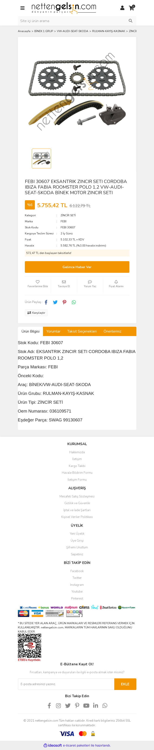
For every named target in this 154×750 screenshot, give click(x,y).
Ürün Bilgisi (30, 331)
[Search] (77, 21)
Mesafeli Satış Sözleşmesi (77, 496)
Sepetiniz (77, 554)
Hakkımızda (77, 452)
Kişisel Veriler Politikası (77, 517)
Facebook (77, 571)
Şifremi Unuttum (77, 547)
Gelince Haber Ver (77, 267)
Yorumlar (53, 331)
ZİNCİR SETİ (68, 215)
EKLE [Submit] (125, 684)
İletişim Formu (77, 480)
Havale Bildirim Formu (77, 473)
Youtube (77, 592)
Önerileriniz (112, 331)
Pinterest (77, 599)
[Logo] (64, 8)
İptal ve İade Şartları (77, 510)
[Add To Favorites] (38, 286)
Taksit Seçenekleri (82, 331)
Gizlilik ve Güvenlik (77, 503)
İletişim (77, 459)
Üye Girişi (77, 541)
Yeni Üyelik (77, 534)
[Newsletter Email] (66, 684)
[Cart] (131, 8)
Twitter (77, 578)
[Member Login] (122, 8)
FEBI (63, 221)
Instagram (77, 585)
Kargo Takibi (77, 466)
